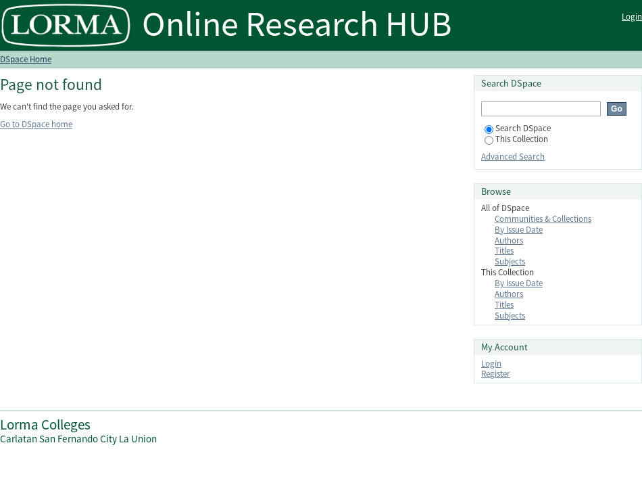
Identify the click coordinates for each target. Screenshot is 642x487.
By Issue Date (519, 229)
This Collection (516, 139)
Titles (504, 250)
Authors (509, 240)
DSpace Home (25, 59)
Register (495, 373)
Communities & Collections (543, 219)
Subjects (510, 261)
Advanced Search (513, 156)
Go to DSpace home (36, 124)
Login (632, 16)
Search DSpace (518, 128)
